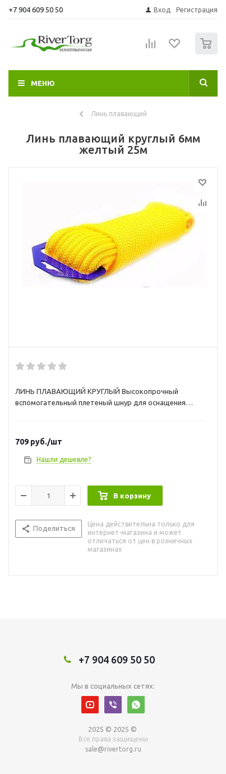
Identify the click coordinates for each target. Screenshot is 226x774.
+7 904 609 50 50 (35, 9)
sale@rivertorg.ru (113, 749)
